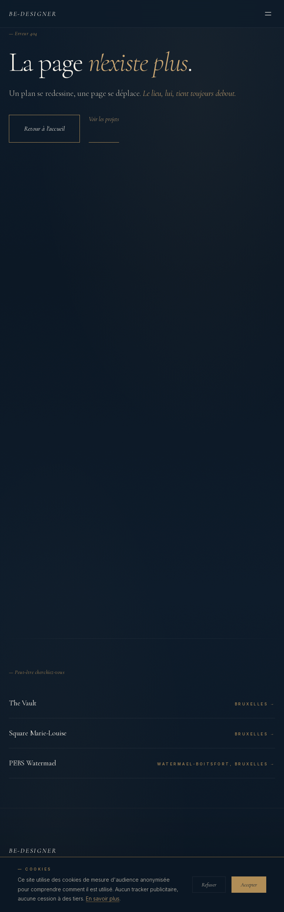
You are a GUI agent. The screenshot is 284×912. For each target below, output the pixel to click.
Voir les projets (104, 119)
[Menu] (268, 14)
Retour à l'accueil (44, 128)
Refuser (209, 884)
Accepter (249, 884)
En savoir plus (102, 898)
